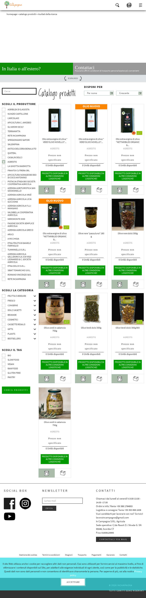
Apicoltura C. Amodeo (19, 122)
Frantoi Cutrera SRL (19, 170)
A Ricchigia (13, 238)
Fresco (11, 300)
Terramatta (14, 131)
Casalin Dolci (15, 157)
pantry (11, 377)
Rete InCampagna (17, 135)
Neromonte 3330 (16, 219)
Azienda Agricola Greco (20, 230)
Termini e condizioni (51, 554)
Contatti (123, 554)
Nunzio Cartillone (18, 113)
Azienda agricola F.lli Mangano (19, 207)
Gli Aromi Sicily (16, 126)
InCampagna (13, 4)
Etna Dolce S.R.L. (16, 266)
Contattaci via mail (113, 539)
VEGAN (11, 364)
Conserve (13, 305)
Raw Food (13, 368)
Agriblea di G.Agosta (18, 109)
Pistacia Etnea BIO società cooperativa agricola (21, 183)
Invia (49, 508)
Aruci (11, 234)
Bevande (12, 314)
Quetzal (12, 153)
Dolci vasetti (14, 310)
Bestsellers (14, 338)
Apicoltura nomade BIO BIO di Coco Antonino (22, 176)
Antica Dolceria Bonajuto (22, 148)
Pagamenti (96, 554)
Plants (11, 333)
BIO (9, 355)
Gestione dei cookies (28, 554)
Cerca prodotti (16, 390)
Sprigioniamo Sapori (19, 140)
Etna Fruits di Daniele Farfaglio (19, 244)
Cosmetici (13, 319)
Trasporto (82, 554)
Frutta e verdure (17, 295)
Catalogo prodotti (27, 14)
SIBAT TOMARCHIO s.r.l (19, 270)
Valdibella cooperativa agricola (20, 213)
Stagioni (69, 554)
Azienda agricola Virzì (19, 194)
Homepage (12, 14)
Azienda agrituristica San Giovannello (21, 189)
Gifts (10, 329)
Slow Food (13, 359)
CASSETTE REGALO (16, 324)
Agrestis (12, 161)
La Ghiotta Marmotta (19, 166)
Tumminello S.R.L (17, 249)
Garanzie (110, 554)
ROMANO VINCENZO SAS (19, 274)
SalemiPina (13, 144)
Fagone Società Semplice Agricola (21, 224)
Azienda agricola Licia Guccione (20, 200)
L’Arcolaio (13, 118)
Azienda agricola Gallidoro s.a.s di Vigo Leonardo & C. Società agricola (19, 258)
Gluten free (14, 372)
